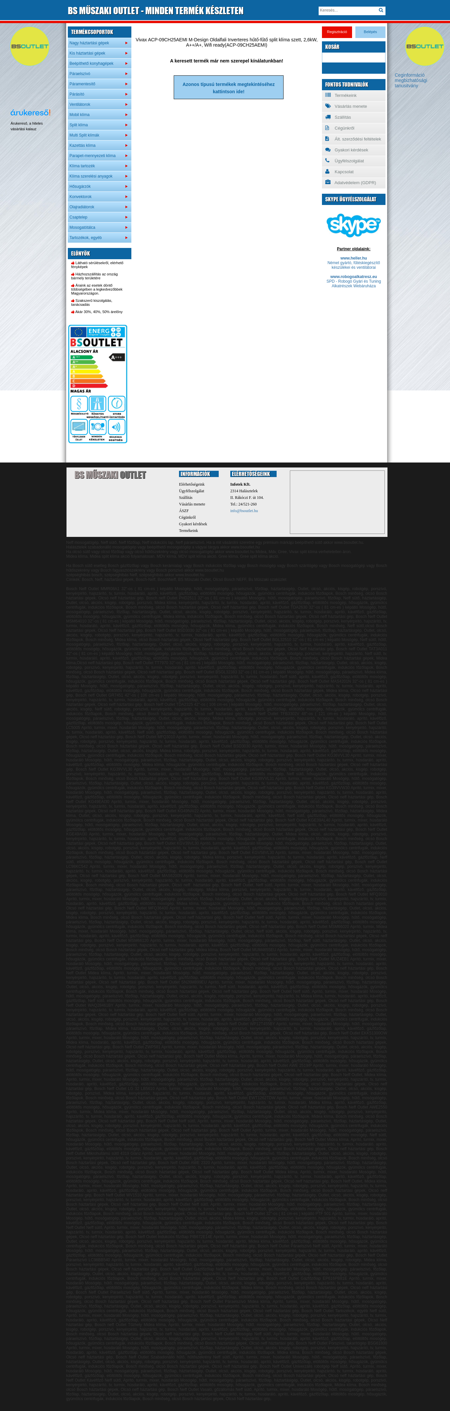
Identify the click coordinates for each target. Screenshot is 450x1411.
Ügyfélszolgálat (344, 161)
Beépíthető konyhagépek (91, 63)
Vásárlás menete (346, 106)
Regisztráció (337, 32)
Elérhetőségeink (191, 484)
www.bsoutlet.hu (240, 551)
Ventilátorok (79, 104)
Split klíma (78, 125)
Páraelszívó (79, 73)
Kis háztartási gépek (87, 53)
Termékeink (341, 95)
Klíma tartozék (82, 166)
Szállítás (338, 117)
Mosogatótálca (82, 227)
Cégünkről (339, 128)
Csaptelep (78, 217)
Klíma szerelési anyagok (90, 176)
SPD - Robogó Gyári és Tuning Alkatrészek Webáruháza (354, 283)
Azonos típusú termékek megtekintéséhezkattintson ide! (229, 88)
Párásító (76, 94)
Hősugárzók (80, 186)
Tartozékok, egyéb (85, 237)
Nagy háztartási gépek (89, 43)
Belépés (370, 32)
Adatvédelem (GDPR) (350, 182)
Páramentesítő (82, 84)
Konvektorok (80, 196)
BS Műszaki (110, 474)
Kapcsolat (339, 172)
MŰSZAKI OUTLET (156, 10)
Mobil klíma (79, 114)
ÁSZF (184, 510)
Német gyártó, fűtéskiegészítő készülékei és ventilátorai (354, 265)
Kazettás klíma (82, 145)
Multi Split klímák (84, 135)
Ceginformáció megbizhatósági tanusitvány (411, 80)
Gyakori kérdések (346, 150)
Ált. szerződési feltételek (353, 139)
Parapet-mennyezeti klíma (92, 155)
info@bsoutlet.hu (244, 510)
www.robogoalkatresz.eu (354, 276)
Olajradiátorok (81, 207)
